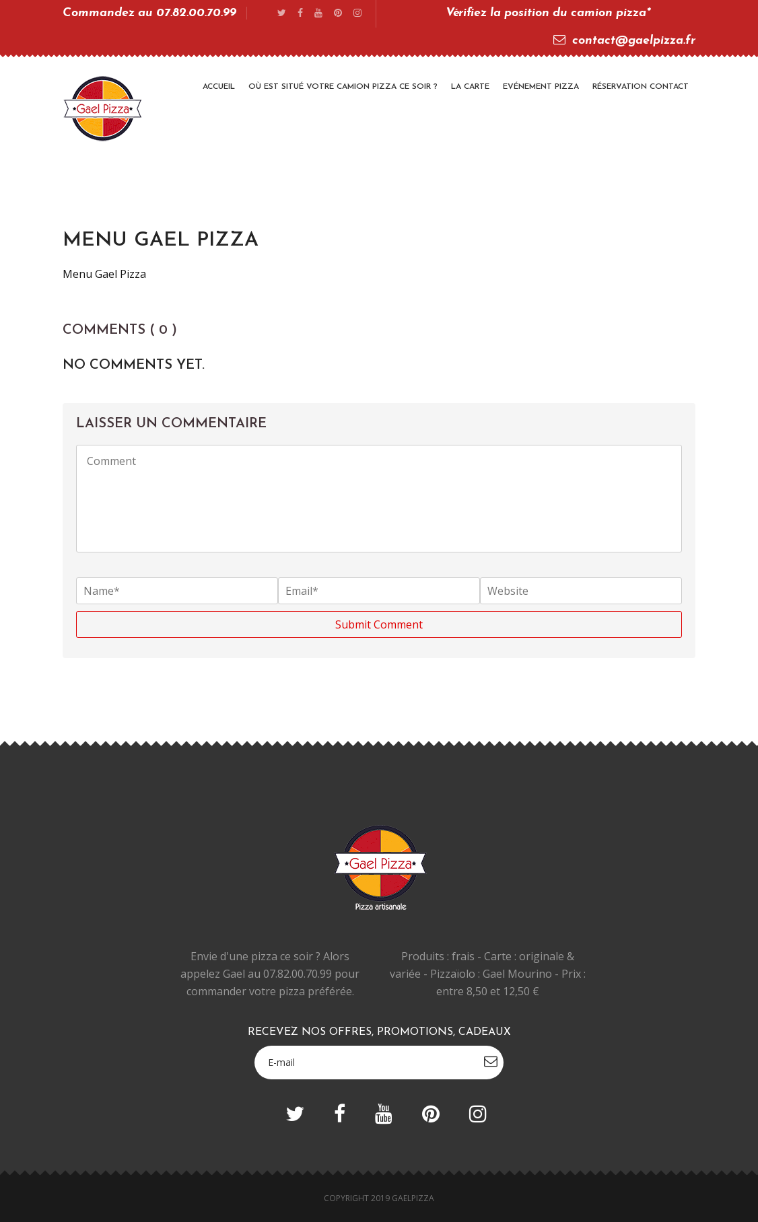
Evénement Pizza (541, 87)
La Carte (470, 87)
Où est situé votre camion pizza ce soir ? (343, 87)
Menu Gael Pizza (104, 273)
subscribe (490, 1061)
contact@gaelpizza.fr (624, 40)
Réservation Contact (640, 87)
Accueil (219, 87)
